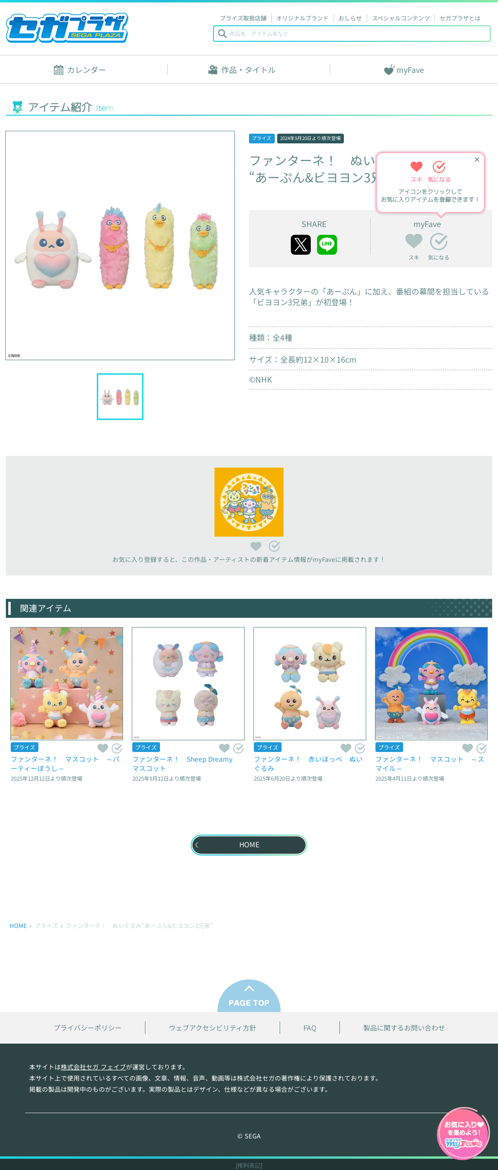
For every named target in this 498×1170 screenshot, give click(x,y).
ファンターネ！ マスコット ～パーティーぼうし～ (65, 763)
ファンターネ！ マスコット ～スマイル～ (429, 763)
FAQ (309, 1027)
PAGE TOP (249, 995)
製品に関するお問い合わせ (404, 1027)
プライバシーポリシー (87, 1027)
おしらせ (350, 18)
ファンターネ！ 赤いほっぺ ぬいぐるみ (308, 763)
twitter (301, 245)
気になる (438, 241)
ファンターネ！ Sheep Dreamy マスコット (185, 763)
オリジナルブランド (302, 18)
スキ (413, 239)
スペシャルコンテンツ (401, 18)
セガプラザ (67, 27)
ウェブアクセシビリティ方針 (212, 1027)
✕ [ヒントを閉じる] (477, 159)
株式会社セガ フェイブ (93, 1066)
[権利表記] (249, 1165)
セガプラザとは (460, 18)
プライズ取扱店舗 (243, 18)
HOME (18, 925)
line (327, 245)
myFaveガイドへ (463, 1134)
